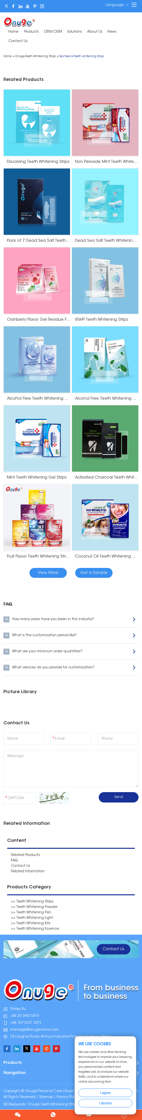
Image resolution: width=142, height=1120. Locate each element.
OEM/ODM (53, 32)
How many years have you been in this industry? (69, 619)
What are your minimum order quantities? (69, 652)
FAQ (14, 860)
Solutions (74, 32)
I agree (105, 1093)
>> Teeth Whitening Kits (30, 923)
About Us (94, 32)
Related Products (25, 855)
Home (13, 32)
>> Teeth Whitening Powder (34, 907)
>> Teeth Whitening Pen (31, 912)
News (112, 32)
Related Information (28, 871)
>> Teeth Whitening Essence (35, 929)
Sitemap (46, 1097)
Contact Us (18, 41)
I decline (105, 1103)
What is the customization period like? (69, 635)
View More (48, 573)
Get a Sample (94, 573)
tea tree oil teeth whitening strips (81, 56)
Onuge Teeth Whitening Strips (35, 56)
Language (117, 5)
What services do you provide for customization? (69, 668)
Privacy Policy (68, 1097)
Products (31, 32)
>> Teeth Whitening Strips (32, 901)
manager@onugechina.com (34, 1030)
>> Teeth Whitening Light (32, 918)
